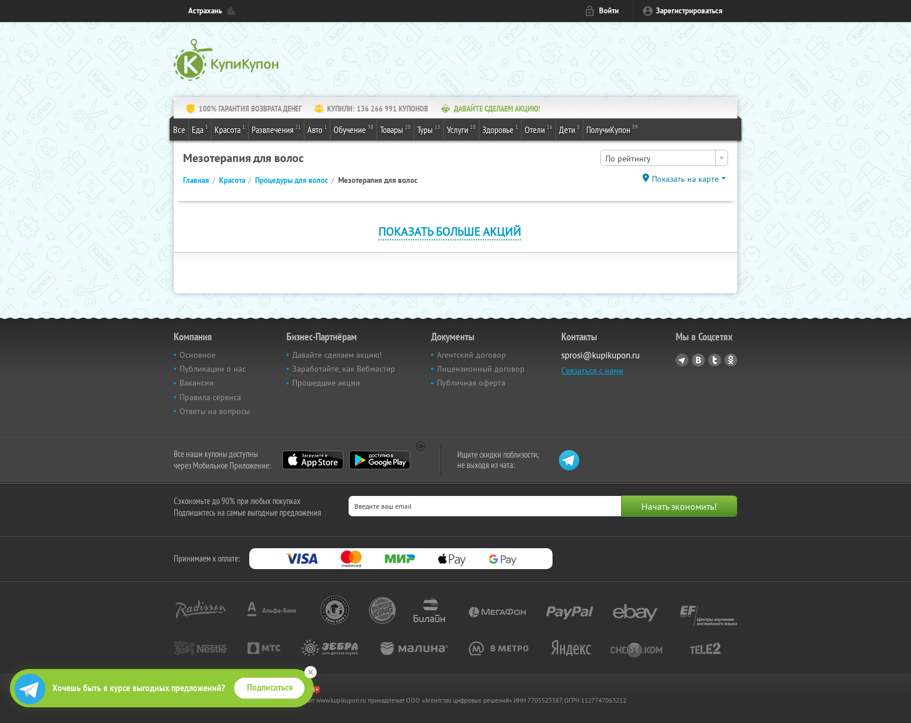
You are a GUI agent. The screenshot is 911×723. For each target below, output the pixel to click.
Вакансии (197, 382)
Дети (569, 129)
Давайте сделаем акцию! (337, 355)
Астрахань (205, 11)
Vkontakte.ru (698, 360)
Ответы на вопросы (215, 411)
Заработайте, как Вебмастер (343, 369)
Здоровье (500, 129)
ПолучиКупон (612, 129)
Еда (200, 129)
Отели (539, 129)
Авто (317, 129)
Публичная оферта (471, 382)
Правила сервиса (210, 397)
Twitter (714, 360)
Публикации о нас (213, 369)
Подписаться (270, 687)
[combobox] (664, 158)
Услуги (461, 129)
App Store (312, 460)
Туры (428, 129)
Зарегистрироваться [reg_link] (689, 11)
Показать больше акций (449, 231)
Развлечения (276, 129)
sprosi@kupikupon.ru (600, 355)
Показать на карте (685, 179)
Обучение (353, 129)
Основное (198, 355)
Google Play (379, 460)
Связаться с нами (592, 370)
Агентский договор (471, 355)
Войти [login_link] (609, 11)
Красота (229, 129)
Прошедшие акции (326, 382)
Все (179, 129)
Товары (395, 129)
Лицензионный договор (481, 369)
